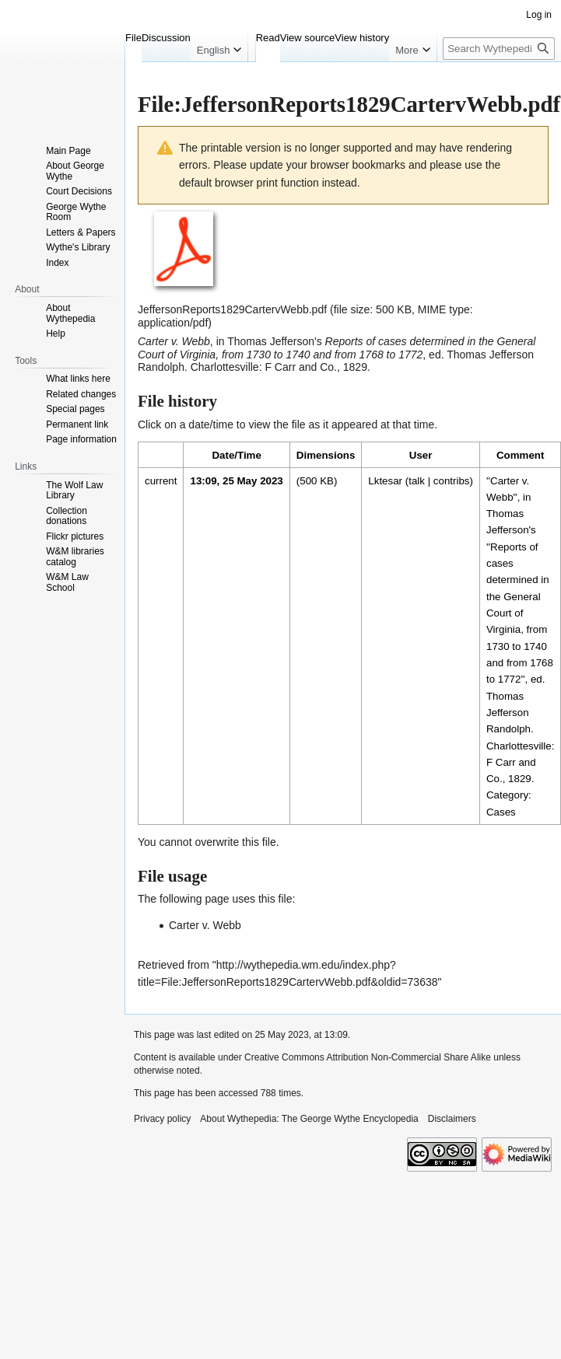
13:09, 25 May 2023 (236, 481)
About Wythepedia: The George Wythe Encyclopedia (309, 1118)
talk (416, 481)
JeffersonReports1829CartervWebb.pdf (232, 309)
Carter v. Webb (205, 925)
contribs (451, 481)
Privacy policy (162, 1118)
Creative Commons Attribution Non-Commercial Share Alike (367, 1057)
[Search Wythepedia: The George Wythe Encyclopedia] (499, 48)
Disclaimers (452, 1118)
